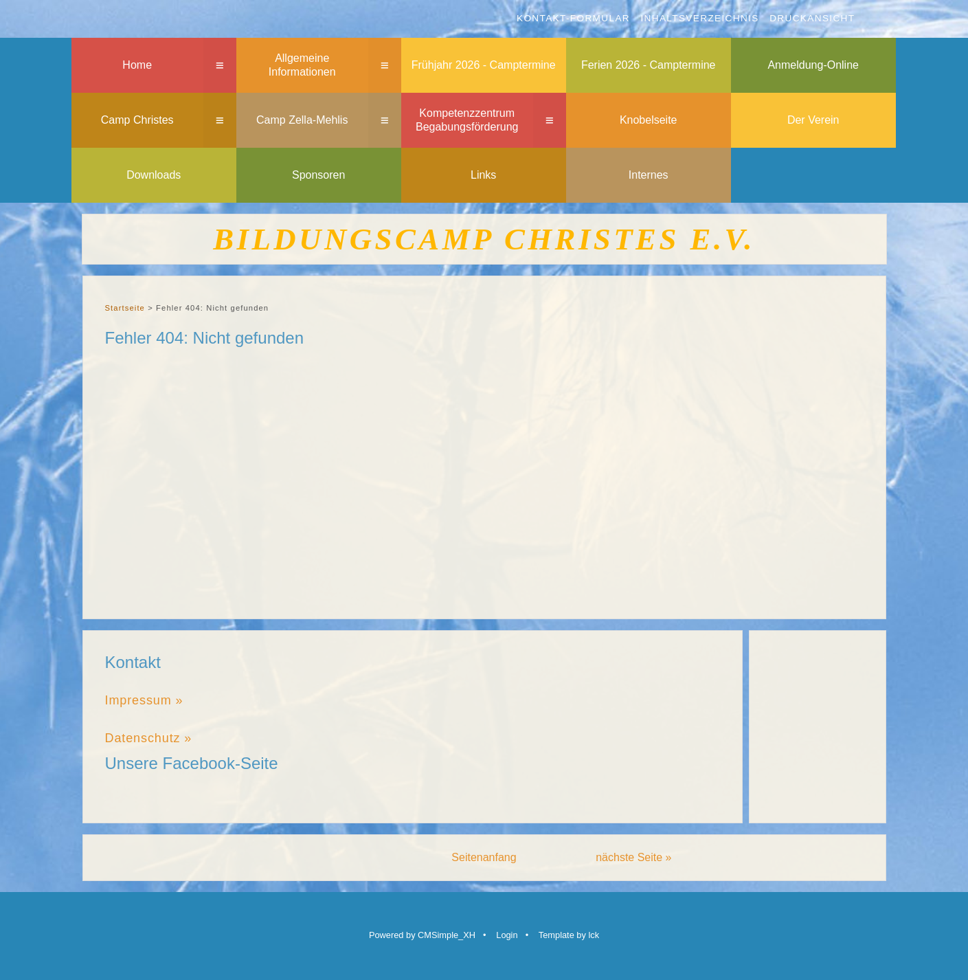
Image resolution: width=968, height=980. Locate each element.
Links (483, 175)
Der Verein (813, 120)
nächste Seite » (633, 857)
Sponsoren (318, 175)
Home (137, 65)
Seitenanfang (483, 857)
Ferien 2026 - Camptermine (648, 65)
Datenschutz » (148, 738)
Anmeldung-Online (813, 65)
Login (506, 935)
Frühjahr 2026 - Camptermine (484, 65)
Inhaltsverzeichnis (699, 18)
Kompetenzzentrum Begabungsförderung (467, 120)
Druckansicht (812, 18)
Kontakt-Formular (573, 18)
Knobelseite (648, 120)
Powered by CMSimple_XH (422, 935)
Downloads (153, 175)
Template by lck (569, 935)
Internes (648, 175)
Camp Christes (137, 120)
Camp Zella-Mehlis (302, 120)
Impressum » (144, 700)
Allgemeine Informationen (302, 65)
